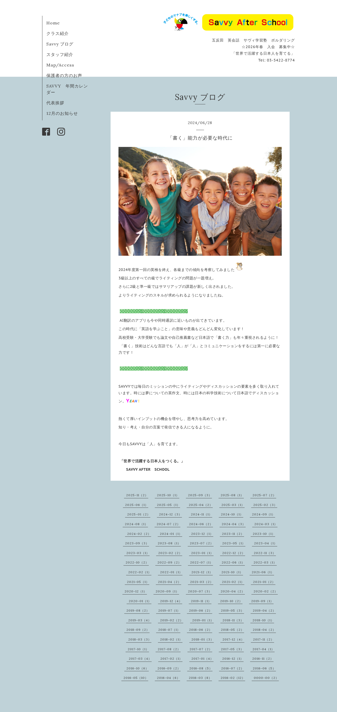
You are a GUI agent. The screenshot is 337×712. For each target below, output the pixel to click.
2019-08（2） (138, 610)
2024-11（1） (201, 514)
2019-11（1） (201, 601)
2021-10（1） (232, 572)
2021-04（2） (169, 582)
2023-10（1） (264, 534)
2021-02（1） (233, 582)
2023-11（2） (233, 534)
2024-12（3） (170, 514)
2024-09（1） (263, 514)
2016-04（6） (168, 678)
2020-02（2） (266, 591)
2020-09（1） (167, 591)
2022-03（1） (265, 562)
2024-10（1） (232, 514)
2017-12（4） (233, 639)
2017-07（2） (201, 649)
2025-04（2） (201, 505)
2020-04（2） (233, 591)
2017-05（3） (232, 649)
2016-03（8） (200, 678)
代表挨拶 (55, 102)
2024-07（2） (168, 524)
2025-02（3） (265, 505)
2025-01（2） (138, 514)
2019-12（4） (171, 601)
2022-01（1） (171, 572)
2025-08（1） (232, 495)
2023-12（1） (202, 534)
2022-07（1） (201, 562)
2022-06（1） (233, 562)
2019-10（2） (231, 601)
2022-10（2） (137, 562)
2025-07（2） (264, 495)
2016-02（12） (233, 678)
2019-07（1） (169, 610)
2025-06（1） (136, 505)
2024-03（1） (265, 524)
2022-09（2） (169, 562)
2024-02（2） (139, 534)
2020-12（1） (136, 591)
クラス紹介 (57, 33)
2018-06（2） (200, 630)
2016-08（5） (200, 668)
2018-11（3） (233, 620)
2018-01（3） (202, 639)
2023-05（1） (233, 543)
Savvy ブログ (59, 44)
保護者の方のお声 (64, 75)
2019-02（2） (171, 620)
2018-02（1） (171, 639)
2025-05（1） (168, 505)
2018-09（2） (138, 630)
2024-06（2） (201, 524)
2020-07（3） (200, 591)
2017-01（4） (202, 658)
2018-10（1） (263, 620)
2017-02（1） (171, 658)
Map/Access (60, 65)
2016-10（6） (137, 668)
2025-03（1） (233, 505)
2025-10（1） (168, 495)
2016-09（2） (169, 668)
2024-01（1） (171, 534)
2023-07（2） (202, 543)
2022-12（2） (233, 553)
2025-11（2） (137, 495)
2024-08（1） (136, 524)
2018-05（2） (232, 630)
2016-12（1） (233, 658)
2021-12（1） (202, 572)
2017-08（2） (169, 649)
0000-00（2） (266, 678)
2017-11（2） (263, 639)
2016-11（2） (263, 658)
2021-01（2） (264, 582)
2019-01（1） (203, 620)
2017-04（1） (263, 649)
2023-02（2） (170, 553)
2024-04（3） (234, 524)
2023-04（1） (265, 543)
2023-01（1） (202, 553)
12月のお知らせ (62, 113)
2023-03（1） (138, 553)
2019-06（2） (200, 610)
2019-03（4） (139, 620)
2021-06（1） (263, 572)
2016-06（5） (264, 668)
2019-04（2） (264, 610)
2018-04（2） (264, 630)
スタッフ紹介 (59, 54)
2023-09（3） (137, 543)
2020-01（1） (140, 601)
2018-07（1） (169, 630)
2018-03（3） (139, 639)
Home (53, 22)
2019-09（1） (262, 601)
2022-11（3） (265, 553)
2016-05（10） (135, 678)
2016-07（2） (232, 668)
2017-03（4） (140, 658)
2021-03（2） (201, 582)
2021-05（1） (138, 582)
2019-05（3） (232, 610)
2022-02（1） (139, 572)
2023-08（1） (169, 543)
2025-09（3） (200, 495)
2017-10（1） (138, 649)
